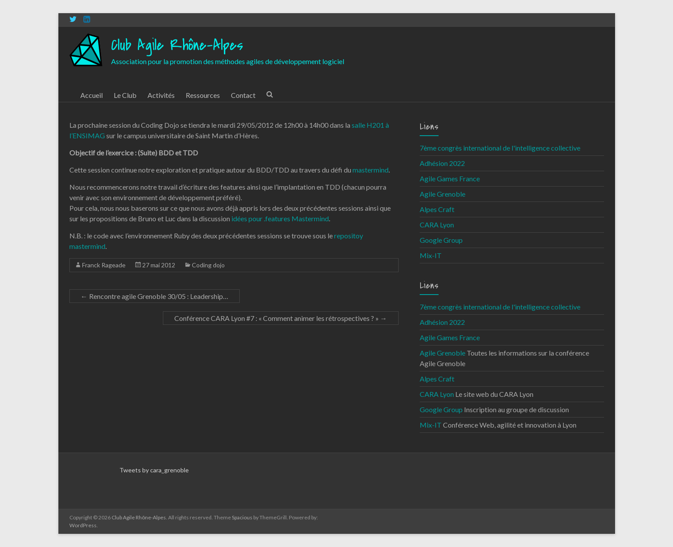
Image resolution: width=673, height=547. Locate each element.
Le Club (125, 95)
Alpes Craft (437, 209)
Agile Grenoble (442, 194)
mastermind (371, 170)
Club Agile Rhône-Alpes (177, 45)
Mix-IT (431, 255)
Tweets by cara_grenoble (154, 470)
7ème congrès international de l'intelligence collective (500, 148)
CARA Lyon (437, 224)
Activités (161, 95)
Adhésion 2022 (442, 163)
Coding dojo (208, 265)
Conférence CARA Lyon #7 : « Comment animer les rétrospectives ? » (280, 318)
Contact (243, 95)
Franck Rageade (104, 265)
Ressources (203, 95)
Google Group (441, 240)
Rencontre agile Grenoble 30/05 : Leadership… (154, 296)
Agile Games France (450, 178)
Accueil (91, 95)
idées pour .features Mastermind (279, 218)
